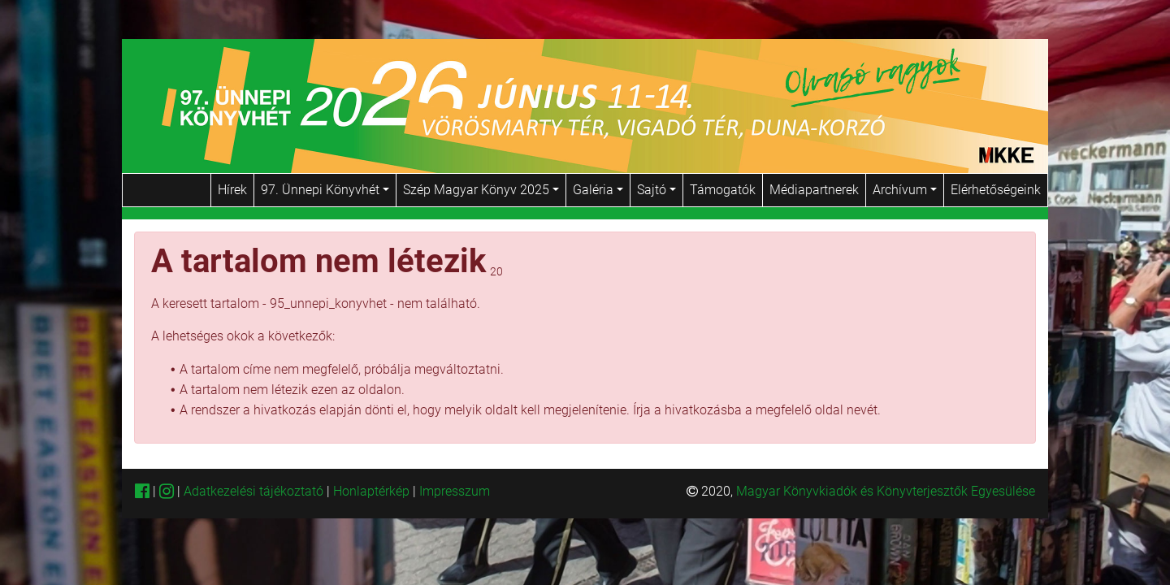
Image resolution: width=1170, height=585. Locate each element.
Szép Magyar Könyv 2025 (481, 189)
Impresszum (454, 491)
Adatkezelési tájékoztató (253, 491)
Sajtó (656, 189)
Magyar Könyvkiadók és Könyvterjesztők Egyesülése (885, 491)
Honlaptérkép (373, 491)
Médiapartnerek (814, 189)
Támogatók (723, 189)
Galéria (598, 189)
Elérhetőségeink (996, 189)
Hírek (232, 189)
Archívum (905, 189)
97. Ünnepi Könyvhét (325, 189)
